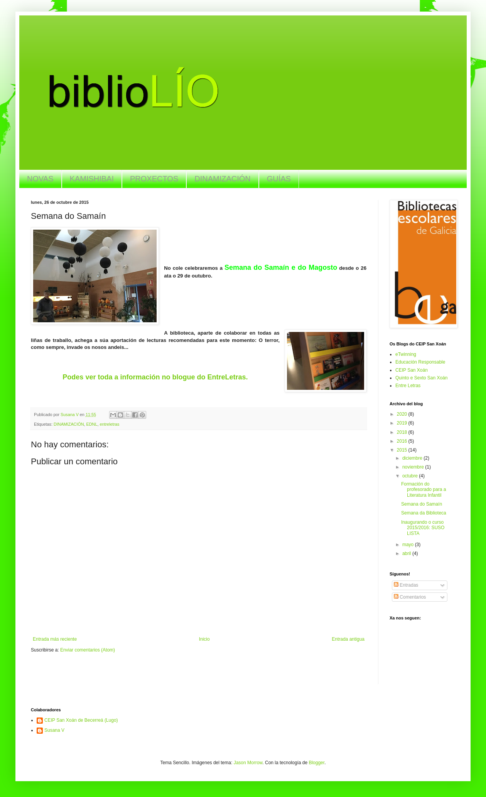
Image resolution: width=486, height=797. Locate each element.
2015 (402, 450)
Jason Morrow (248, 762)
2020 (402, 414)
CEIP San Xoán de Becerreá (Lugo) (81, 720)
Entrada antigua (348, 639)
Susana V (54, 730)
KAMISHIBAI (92, 178)
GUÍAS (279, 178)
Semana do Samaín (421, 504)
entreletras (109, 424)
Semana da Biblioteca (423, 513)
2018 (402, 432)
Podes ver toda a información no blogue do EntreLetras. (155, 377)
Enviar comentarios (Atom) (87, 650)
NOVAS (40, 178)
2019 (402, 423)
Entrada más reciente (55, 639)
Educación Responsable (420, 362)
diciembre (413, 458)
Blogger (316, 762)
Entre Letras (407, 385)
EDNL (92, 424)
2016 (402, 441)
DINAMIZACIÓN (222, 178)
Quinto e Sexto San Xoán (421, 378)
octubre (410, 476)
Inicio (204, 639)
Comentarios (410, 597)
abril (407, 553)
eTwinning (405, 354)
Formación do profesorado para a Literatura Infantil (423, 489)
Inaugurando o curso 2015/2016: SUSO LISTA (422, 527)
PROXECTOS (154, 178)
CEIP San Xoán (411, 370)
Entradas (406, 585)
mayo (408, 544)
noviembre (413, 467)
